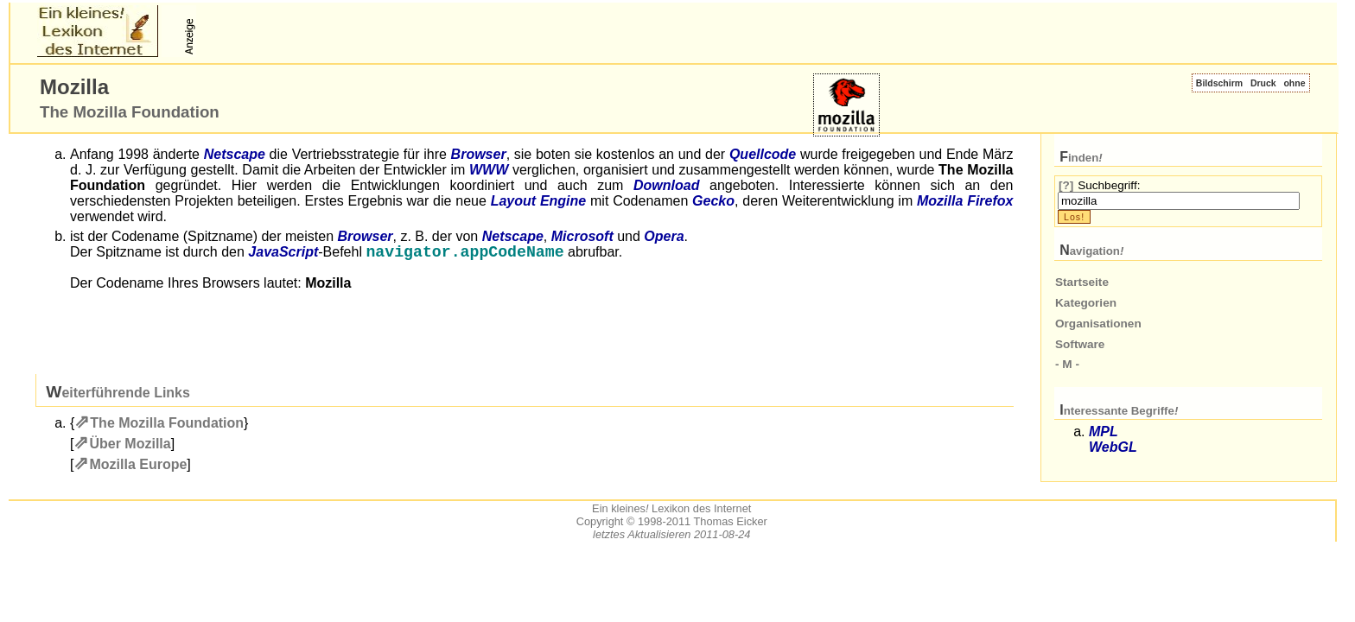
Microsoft (582, 236)
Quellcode (762, 154)
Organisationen (1098, 323)
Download (666, 185)
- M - (1067, 364)
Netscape (234, 154)
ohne (1294, 83)
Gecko (713, 201)
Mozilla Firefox (965, 201)
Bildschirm (1219, 83)
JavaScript (283, 253)
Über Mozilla (129, 445)
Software (1079, 344)
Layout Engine (539, 201)
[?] (1066, 185)
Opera (664, 236)
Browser (478, 154)
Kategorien (1085, 302)
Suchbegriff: (1109, 185)
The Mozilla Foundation (167, 424)
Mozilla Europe (138, 466)
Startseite (1082, 282)
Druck (1263, 83)
